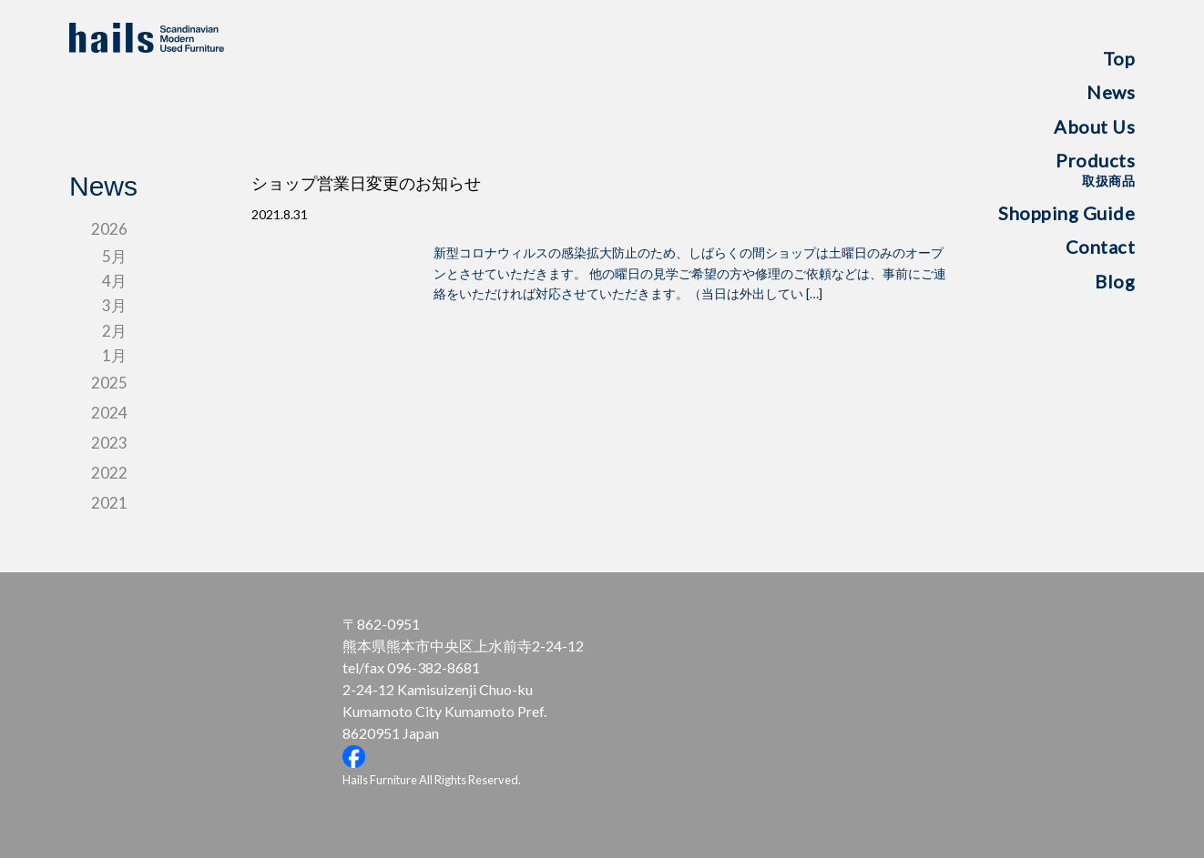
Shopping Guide (1066, 213)
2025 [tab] (109, 382)
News (1111, 92)
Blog (1115, 281)
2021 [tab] (109, 502)
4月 (114, 280)
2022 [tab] (109, 472)
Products (1095, 168)
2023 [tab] (109, 442)
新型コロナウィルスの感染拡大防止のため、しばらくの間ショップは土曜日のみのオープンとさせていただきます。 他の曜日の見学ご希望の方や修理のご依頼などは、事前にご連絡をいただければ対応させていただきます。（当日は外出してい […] (690, 273)
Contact (1101, 246)
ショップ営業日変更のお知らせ (366, 184)
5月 (114, 256)
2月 (114, 330)
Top (1119, 58)
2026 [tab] (109, 228)
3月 (114, 305)
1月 (114, 355)
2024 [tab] (109, 412)
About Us (1094, 126)
